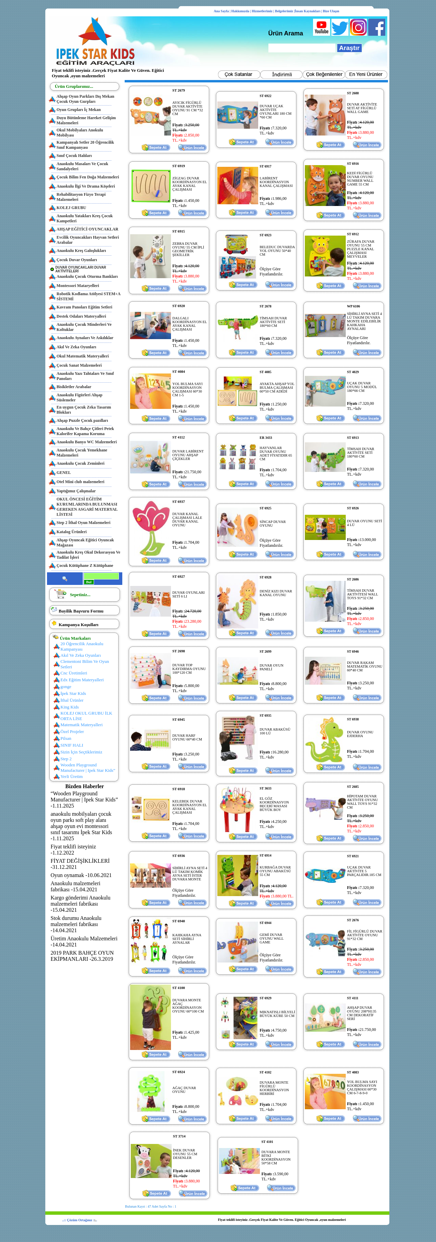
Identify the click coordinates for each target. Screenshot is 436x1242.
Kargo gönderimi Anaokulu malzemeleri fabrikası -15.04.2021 (81, 904)
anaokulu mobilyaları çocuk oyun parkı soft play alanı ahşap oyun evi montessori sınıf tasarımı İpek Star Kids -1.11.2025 (81, 826)
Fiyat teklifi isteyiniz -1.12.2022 (73, 850)
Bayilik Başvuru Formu (81, 611)
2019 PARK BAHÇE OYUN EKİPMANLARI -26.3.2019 (82, 956)
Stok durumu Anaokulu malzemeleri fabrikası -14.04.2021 (76, 924)
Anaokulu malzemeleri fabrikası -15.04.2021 (75, 886)
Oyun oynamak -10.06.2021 (81, 875)
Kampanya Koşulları (78, 624)
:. (95, 1220)
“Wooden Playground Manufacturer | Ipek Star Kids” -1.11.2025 (84, 800)
